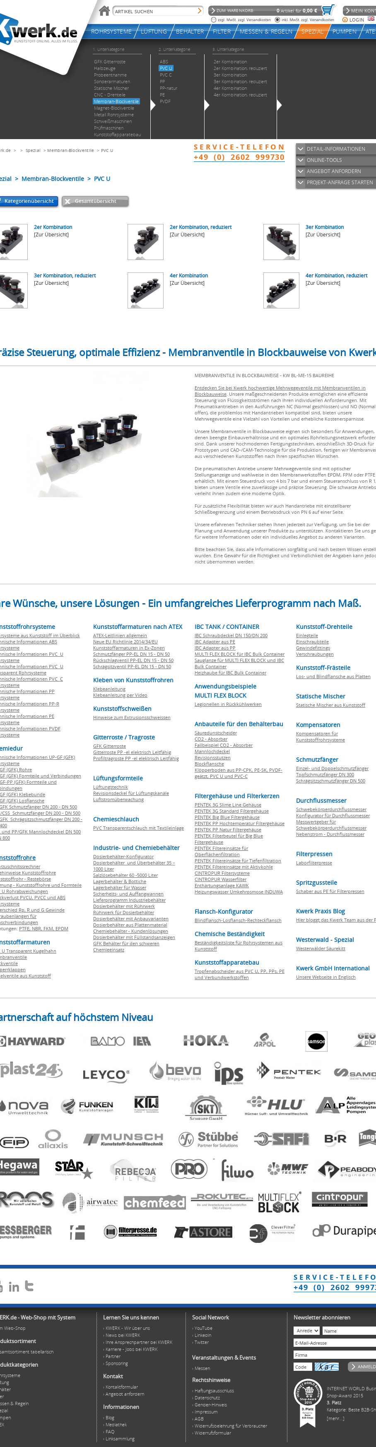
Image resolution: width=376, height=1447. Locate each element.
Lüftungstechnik (110, 787)
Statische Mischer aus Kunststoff (330, 705)
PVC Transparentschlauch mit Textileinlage (138, 828)
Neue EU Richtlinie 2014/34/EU (125, 641)
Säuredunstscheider (216, 733)
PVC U (107, 150)
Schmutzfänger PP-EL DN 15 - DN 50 (131, 654)
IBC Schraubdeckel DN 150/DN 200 (231, 635)
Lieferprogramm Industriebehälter (129, 900)
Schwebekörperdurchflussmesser (331, 809)
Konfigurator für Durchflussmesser (333, 815)
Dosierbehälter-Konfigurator (123, 856)
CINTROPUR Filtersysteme (222, 873)
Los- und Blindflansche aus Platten (333, 676)
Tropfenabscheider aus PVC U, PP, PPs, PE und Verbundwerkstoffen (239, 974)
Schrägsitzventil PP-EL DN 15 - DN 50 (132, 666)
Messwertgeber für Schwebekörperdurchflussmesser (331, 825)
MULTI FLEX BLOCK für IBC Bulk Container (239, 654)
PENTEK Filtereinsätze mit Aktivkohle (234, 867)
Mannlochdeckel (212, 751)
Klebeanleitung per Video (120, 695)
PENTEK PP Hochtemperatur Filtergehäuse (239, 823)
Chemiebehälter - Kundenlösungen (130, 931)
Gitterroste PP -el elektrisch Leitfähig (132, 752)
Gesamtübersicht (95, 201)
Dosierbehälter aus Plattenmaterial (130, 925)
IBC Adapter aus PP (215, 648)
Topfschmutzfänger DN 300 (325, 774)
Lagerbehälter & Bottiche (119, 881)
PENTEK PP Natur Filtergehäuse (228, 829)
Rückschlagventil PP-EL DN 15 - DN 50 (133, 660)
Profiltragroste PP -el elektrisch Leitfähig (136, 758)
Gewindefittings (313, 648)
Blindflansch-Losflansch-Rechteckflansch (238, 920)
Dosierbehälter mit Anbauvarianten (131, 918)
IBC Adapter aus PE (215, 641)
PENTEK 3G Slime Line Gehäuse (228, 805)
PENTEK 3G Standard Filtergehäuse (232, 811)
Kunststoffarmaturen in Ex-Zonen (129, 648)
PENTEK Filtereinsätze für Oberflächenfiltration (221, 851)
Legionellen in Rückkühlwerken (228, 704)
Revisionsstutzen (213, 757)
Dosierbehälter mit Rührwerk (124, 906)
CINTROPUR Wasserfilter (220, 879)
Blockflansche (209, 764)
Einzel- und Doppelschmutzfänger (332, 768)
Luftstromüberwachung (118, 799)
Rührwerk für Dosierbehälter (123, 912)
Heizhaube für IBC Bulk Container (230, 672)
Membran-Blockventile (70, 150)
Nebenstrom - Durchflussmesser (330, 834)
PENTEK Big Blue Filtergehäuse (227, 817)
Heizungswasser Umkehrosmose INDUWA (239, 891)
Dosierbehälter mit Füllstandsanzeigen (134, 937)
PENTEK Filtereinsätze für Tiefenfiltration (238, 860)
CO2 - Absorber (211, 739)
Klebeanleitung (109, 689)
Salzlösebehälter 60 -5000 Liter (125, 875)
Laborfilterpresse (314, 863)
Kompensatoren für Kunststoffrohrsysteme (320, 736)
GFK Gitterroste (109, 746)
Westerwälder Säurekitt (320, 948)
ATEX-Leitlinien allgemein (120, 635)
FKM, (49, 928)
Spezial (33, 150)
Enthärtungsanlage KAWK (222, 885)
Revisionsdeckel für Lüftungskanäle (131, 793)
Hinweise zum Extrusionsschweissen (132, 717)
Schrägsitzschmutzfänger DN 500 (330, 781)
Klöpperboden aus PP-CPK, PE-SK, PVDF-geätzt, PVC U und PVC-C (238, 773)
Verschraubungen (315, 654)
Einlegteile (307, 635)
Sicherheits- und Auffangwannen (128, 894)
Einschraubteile (312, 641)
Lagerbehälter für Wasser (119, 887)
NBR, (37, 928)
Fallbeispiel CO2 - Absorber (224, 745)
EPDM (61, 928)
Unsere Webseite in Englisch (326, 977)
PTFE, (25, 928)
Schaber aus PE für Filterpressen (330, 891)
